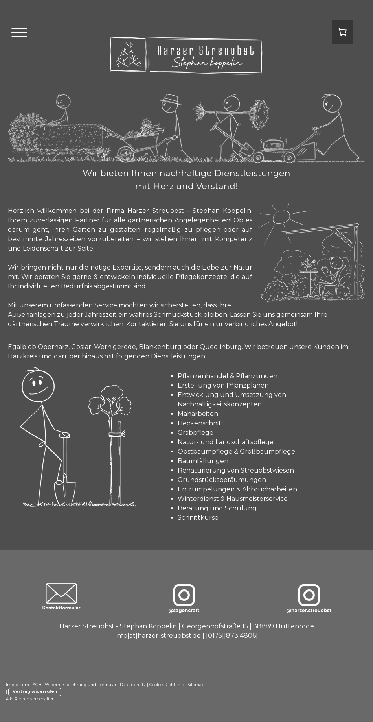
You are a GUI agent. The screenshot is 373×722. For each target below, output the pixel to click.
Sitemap (195, 684)
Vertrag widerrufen (35, 691)
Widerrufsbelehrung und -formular (80, 684)
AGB (37, 684)
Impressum (17, 684)
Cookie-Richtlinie (166, 684)
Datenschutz (133, 684)
